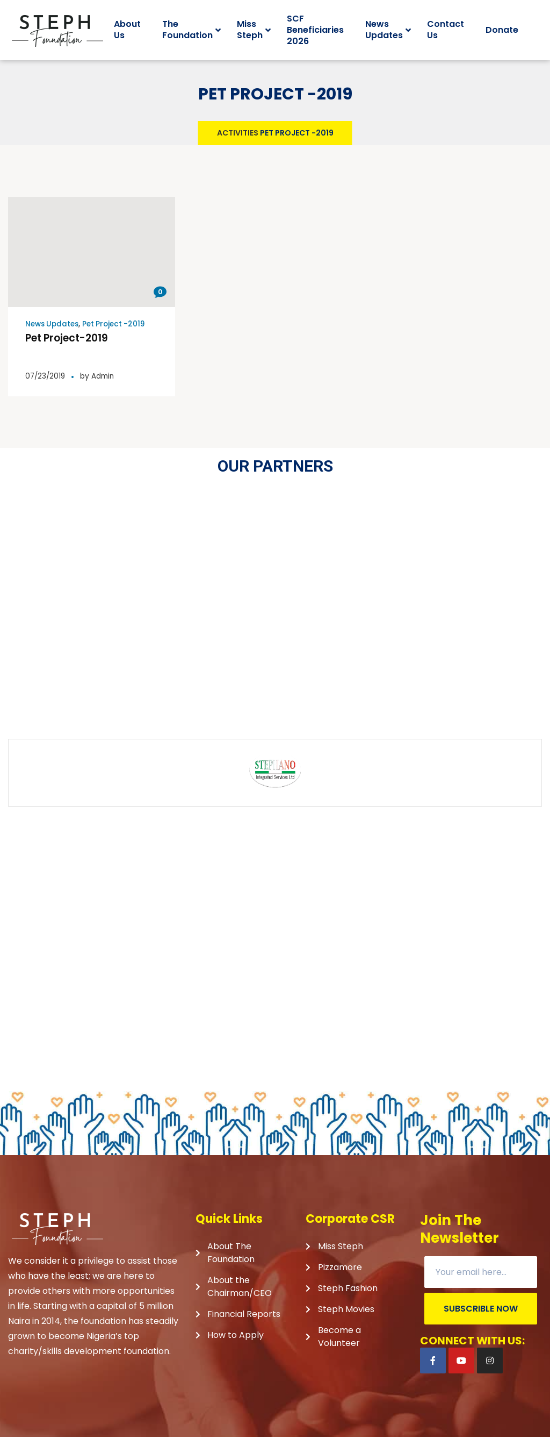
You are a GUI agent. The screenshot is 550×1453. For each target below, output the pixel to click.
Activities (237, 149)
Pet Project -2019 (118, 339)
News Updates (53, 339)
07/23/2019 (46, 392)
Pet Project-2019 (70, 353)
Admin (105, 392)
